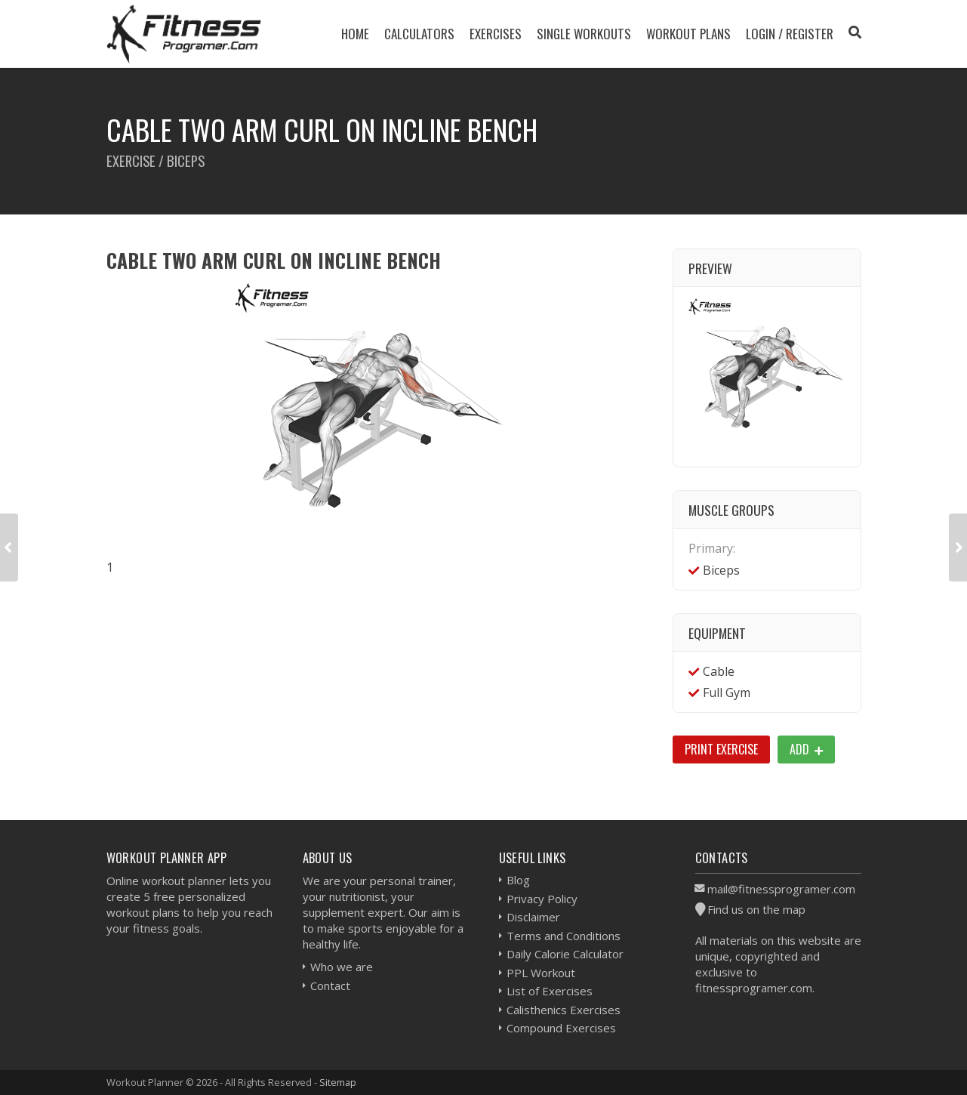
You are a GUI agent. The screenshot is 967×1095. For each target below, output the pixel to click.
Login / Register (789, 33)
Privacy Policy (542, 898)
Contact (330, 985)
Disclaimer (533, 916)
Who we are (341, 966)
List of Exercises (550, 990)
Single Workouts (584, 33)
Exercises (496, 33)
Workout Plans (688, 33)
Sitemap (337, 1082)
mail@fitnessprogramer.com (781, 888)
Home (355, 33)
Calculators (419, 33)
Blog (518, 879)
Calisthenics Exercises (564, 1009)
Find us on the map (756, 909)
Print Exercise (721, 749)
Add (806, 749)
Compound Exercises (561, 1027)
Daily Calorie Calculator (565, 953)
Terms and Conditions (564, 935)
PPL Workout (541, 972)
